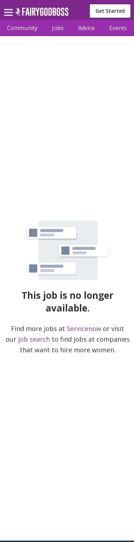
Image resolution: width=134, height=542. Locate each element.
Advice (86, 28)
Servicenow (85, 328)
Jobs (58, 28)
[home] (42, 13)
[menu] (9, 6)
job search (34, 339)
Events (118, 28)
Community (22, 28)
